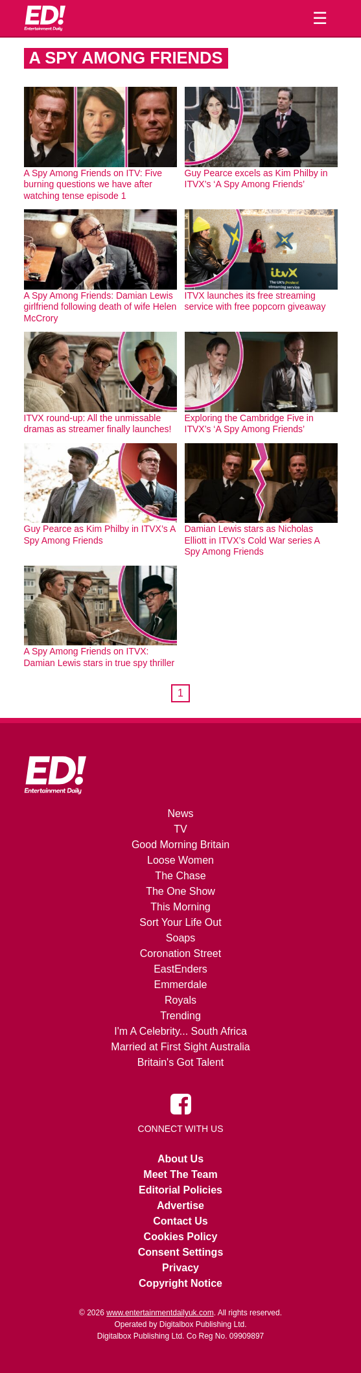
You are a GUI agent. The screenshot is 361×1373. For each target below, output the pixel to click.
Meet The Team (180, 1174)
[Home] (44, 18)
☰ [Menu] (319, 18)
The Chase (180, 875)
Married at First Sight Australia (180, 1046)
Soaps (180, 937)
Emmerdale (180, 984)
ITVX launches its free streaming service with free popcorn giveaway (255, 301)
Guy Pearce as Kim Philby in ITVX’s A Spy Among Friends (100, 535)
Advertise (180, 1205)
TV (180, 829)
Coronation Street (180, 953)
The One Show (180, 891)
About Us (180, 1158)
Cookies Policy (181, 1236)
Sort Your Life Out (180, 922)
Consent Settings (181, 1252)
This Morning (180, 906)
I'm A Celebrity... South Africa (180, 1031)
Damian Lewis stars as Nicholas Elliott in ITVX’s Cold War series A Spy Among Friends (252, 540)
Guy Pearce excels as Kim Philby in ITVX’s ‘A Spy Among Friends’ (256, 179)
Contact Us (180, 1221)
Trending (180, 1015)
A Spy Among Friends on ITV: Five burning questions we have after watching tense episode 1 (93, 184)
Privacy (180, 1267)
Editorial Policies (180, 1189)
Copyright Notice (180, 1283)
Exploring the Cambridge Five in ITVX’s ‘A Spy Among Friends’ (249, 424)
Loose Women (180, 860)
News (180, 813)
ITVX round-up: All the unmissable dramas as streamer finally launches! (98, 424)
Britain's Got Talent (180, 1062)
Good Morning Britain (180, 844)
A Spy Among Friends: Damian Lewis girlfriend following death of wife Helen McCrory (100, 306)
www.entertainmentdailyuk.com (159, 1312)
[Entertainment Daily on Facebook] (180, 1103)
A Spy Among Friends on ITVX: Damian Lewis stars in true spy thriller (99, 657)
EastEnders (180, 969)
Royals (180, 1000)
